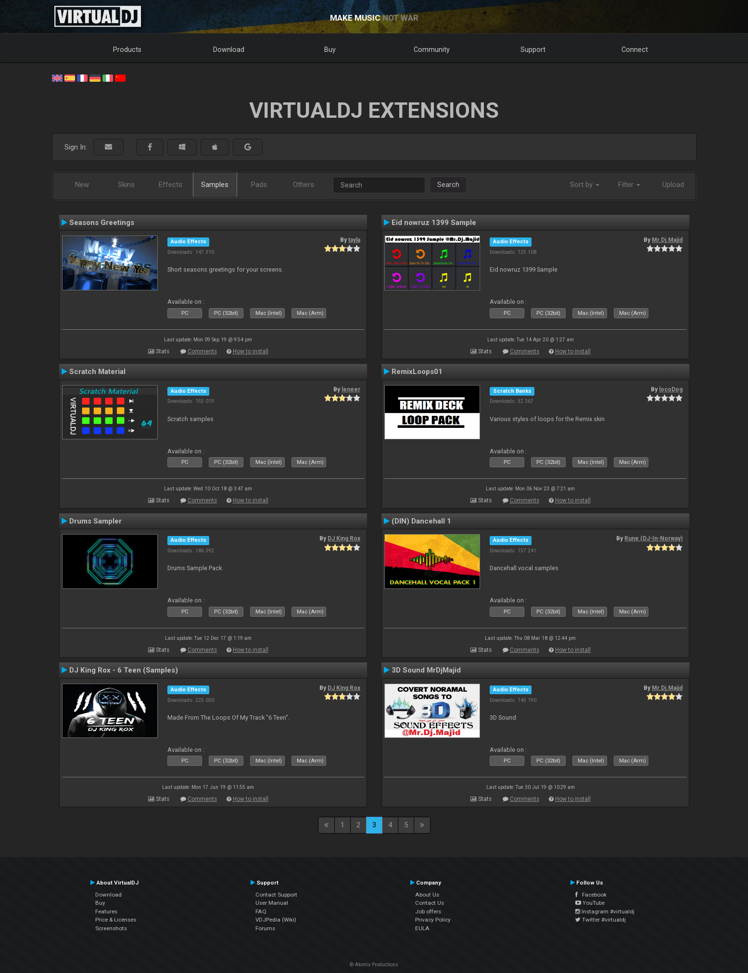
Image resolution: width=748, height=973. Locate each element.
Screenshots (111, 928)
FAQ (260, 911)
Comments (202, 351)
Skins (126, 184)
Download (228, 49)
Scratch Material (97, 371)
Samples (214, 184)
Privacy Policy (433, 919)
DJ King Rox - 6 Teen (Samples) (123, 670)
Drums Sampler (95, 521)
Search (448, 184)
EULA (422, 928)
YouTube (590, 902)
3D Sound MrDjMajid (426, 670)
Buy (330, 49)
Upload (673, 184)
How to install (250, 351)
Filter (629, 184)
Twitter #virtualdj (600, 919)
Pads (259, 184)
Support (532, 49)
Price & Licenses (115, 919)
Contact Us (429, 902)
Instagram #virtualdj (604, 911)
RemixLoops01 (417, 371)
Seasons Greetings (101, 222)
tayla (354, 240)
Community (432, 49)
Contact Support (276, 894)
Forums (265, 928)
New (82, 184)
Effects (170, 184)
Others (303, 184)
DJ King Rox (344, 538)
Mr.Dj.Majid (667, 240)
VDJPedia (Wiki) (275, 919)
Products (127, 49)
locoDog (671, 389)
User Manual (271, 902)
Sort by (584, 184)
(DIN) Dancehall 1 (421, 521)
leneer (351, 389)
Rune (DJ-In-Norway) (653, 538)
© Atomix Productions (374, 964)
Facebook (591, 894)
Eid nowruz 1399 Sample (434, 222)
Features (106, 911)
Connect (634, 49)
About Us (427, 894)
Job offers (428, 911)
